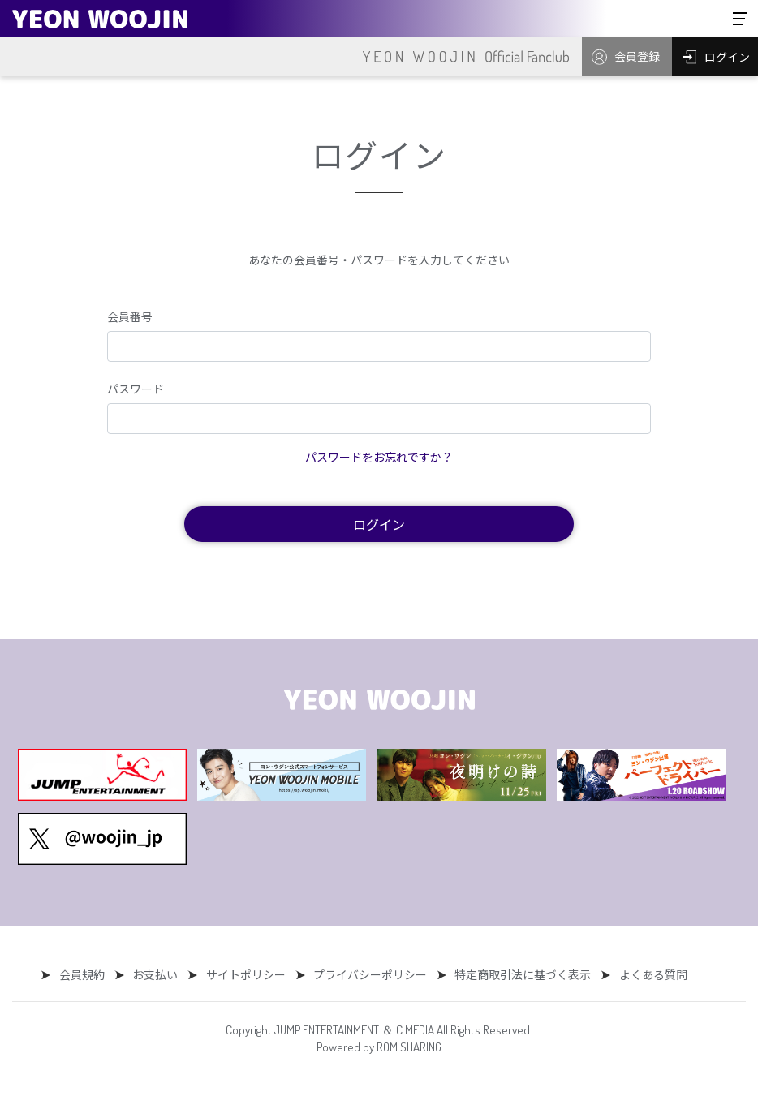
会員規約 (87, 974)
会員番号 (130, 316)
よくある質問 (645, 974)
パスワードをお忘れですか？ (379, 457)
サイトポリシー (246, 974)
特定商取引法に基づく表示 (518, 974)
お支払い (158, 974)
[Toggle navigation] (740, 18)
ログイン (379, 524)
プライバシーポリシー (367, 974)
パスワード (135, 388)
